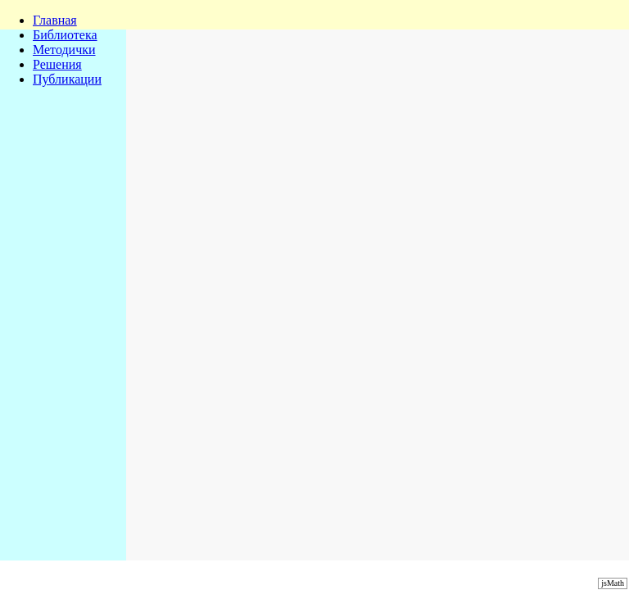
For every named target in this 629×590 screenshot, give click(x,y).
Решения (57, 64)
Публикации (67, 79)
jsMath (612, 583)
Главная (55, 20)
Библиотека (65, 35)
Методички (64, 50)
